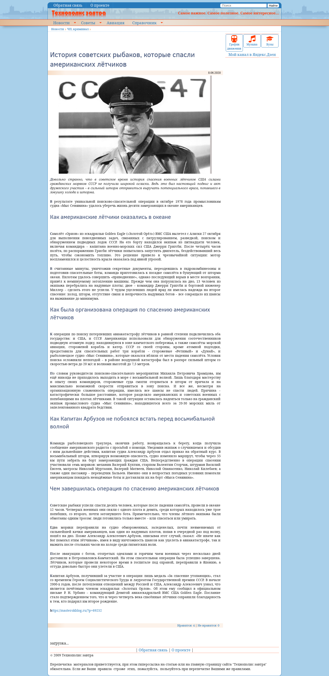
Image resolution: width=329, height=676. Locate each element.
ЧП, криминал (78, 29)
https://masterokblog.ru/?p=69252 (76, 610)
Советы (88, 22)
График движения (234, 42)
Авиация (115, 22)
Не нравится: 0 (208, 625)
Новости (61, 22)
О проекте (99, 5)
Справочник (144, 22)
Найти (273, 5)
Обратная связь (67, 5)
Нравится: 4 (186, 625)
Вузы (269, 40)
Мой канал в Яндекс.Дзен (252, 54)
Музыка (252, 40)
